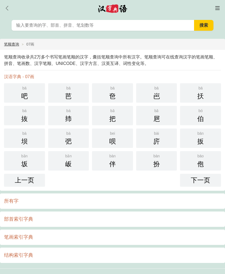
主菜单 (217, 8)
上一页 (24, 180)
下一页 (200, 180)
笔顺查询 (11, 44)
